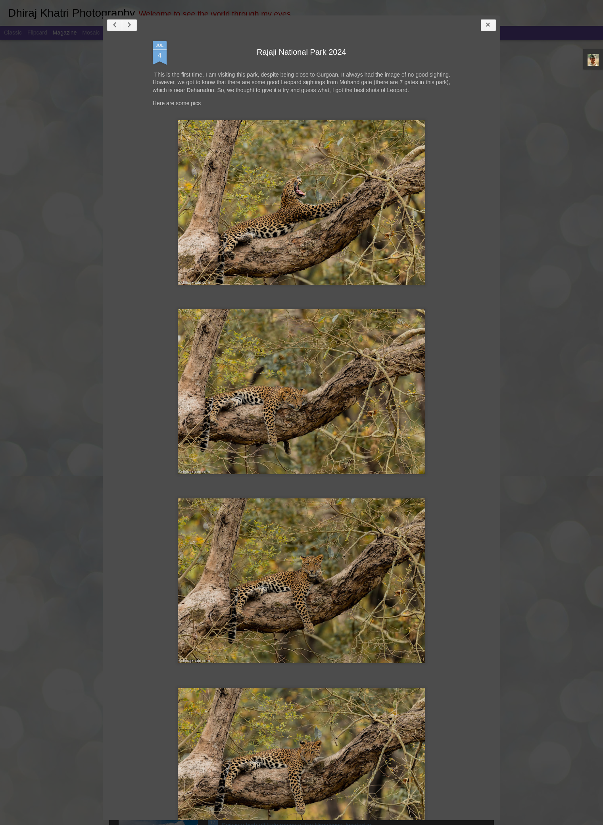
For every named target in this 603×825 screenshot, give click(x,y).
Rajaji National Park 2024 (296, 74)
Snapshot (142, 32)
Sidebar (115, 32)
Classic (13, 32)
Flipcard (37, 32)
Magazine (65, 32)
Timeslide (170, 32)
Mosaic (91, 32)
